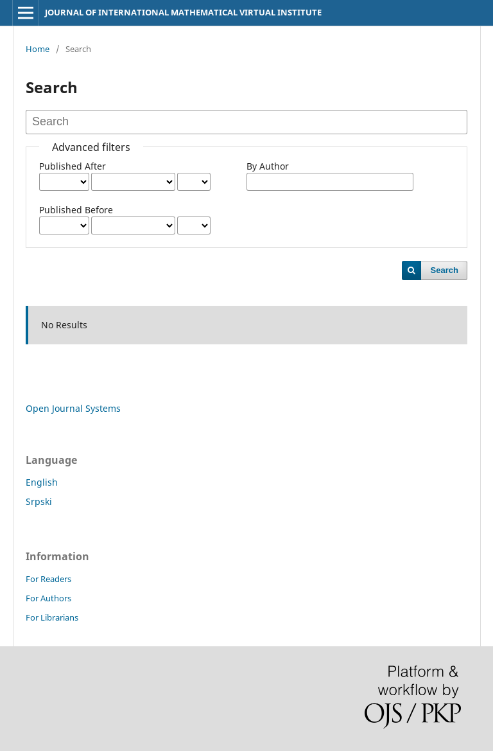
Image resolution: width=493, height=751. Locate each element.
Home (37, 49)
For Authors (48, 598)
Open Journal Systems (73, 408)
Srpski (39, 501)
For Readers (48, 579)
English (42, 482)
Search (444, 270)
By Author (267, 166)
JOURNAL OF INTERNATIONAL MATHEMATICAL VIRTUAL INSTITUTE (183, 12)
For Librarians (52, 617)
